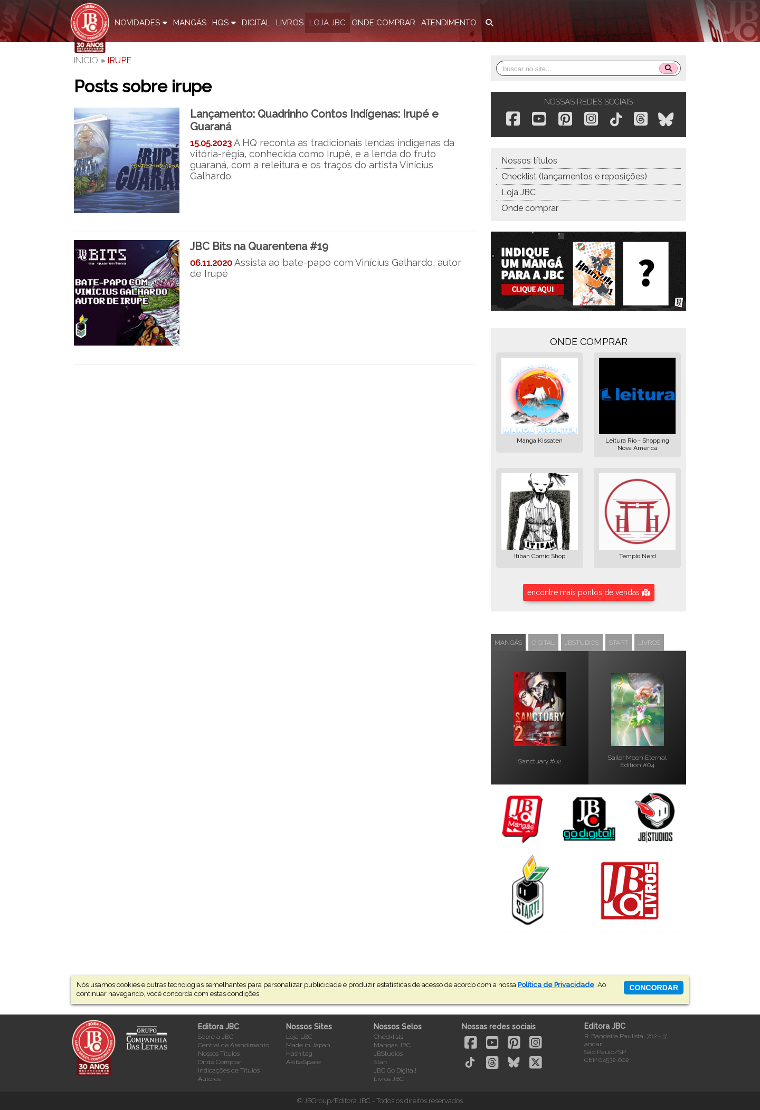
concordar (653, 987)
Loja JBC (518, 192)
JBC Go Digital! (395, 1070)
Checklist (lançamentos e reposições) (574, 176)
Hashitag (299, 1053)
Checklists (388, 1036)
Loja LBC (299, 1036)
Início (86, 60)
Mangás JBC (392, 1045)
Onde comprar (529, 208)
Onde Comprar (219, 1062)
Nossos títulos (529, 161)
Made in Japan (308, 1045)
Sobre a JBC (215, 1036)
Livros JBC (389, 1079)
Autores (209, 1079)
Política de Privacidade (556, 985)
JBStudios (388, 1053)
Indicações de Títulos (229, 1070)
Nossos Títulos (219, 1053)
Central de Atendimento (233, 1045)
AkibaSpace (303, 1062)
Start (380, 1062)
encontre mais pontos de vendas (588, 592)
